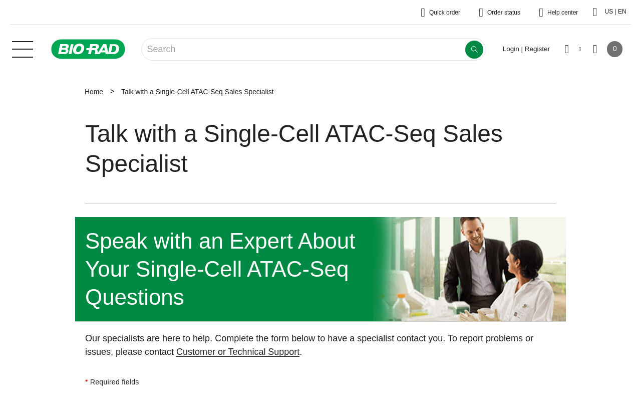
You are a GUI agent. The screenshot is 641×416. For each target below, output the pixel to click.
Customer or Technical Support (238, 352)
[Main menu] (22, 48)
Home (94, 92)
